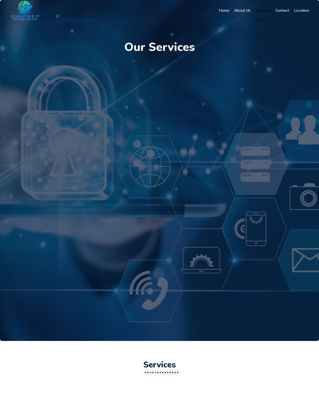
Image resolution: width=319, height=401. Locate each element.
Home (224, 10)
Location (301, 10)
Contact (282, 10)
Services (263, 10)
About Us (242, 10)
